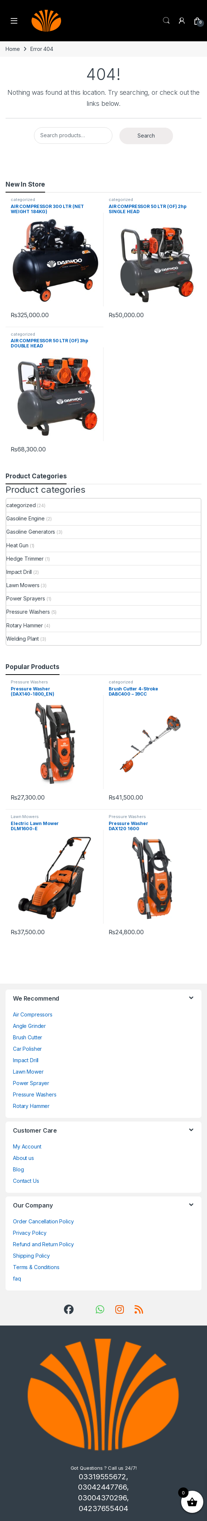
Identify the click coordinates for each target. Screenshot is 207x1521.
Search (166, 21)
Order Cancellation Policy (43, 1221)
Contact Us (26, 1181)
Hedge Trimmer (25, 558)
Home (13, 49)
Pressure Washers (28, 612)
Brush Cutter (27, 1037)
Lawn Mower (28, 1071)
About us (23, 1158)
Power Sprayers (25, 598)
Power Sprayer (31, 1083)
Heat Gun (17, 545)
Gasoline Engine (25, 518)
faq (17, 1278)
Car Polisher (27, 1049)
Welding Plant (22, 638)
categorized (23, 199)
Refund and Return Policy (43, 1244)
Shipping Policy (31, 1256)
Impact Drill (19, 572)
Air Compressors (32, 1014)
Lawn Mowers (22, 585)
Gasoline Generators (30, 532)
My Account (27, 1146)
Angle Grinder (29, 1026)
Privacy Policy (30, 1233)
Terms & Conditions (36, 1267)
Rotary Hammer (24, 625)
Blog (18, 1169)
